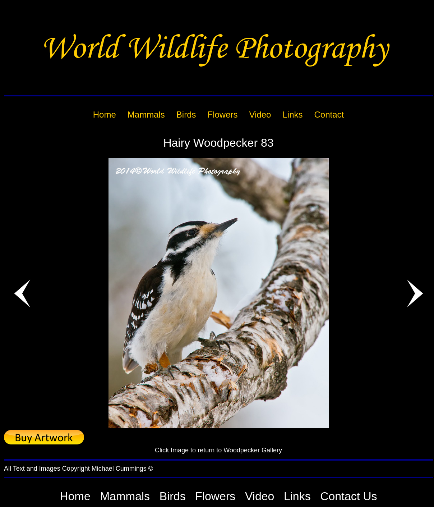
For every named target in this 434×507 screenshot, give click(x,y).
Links (297, 496)
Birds (173, 496)
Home (75, 496)
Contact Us (348, 496)
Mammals (125, 496)
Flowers (215, 496)
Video (259, 496)
